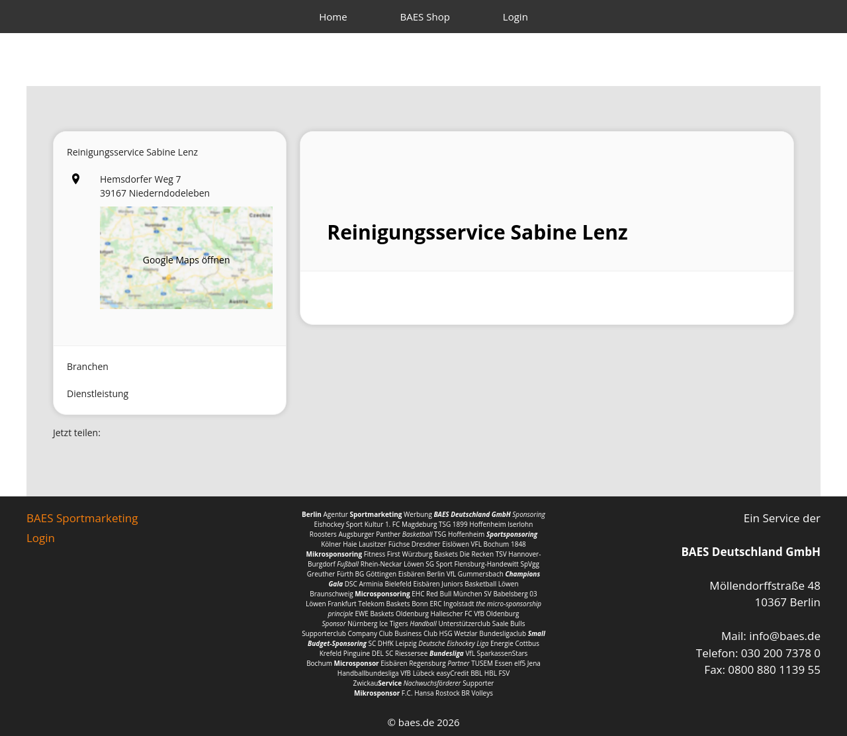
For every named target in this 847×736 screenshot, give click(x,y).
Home (333, 16)
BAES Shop (425, 16)
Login (515, 16)
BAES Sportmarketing (82, 518)
